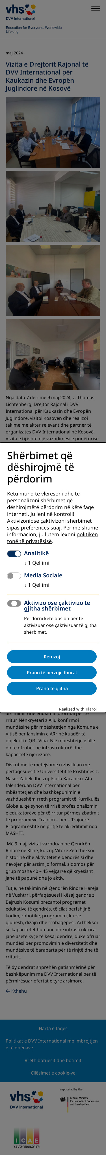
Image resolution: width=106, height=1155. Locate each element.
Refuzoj (52, 657)
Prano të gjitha (52, 688)
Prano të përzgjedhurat (52, 672)
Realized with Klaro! (78, 709)
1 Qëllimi (36, 563)
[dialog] (53, 577)
